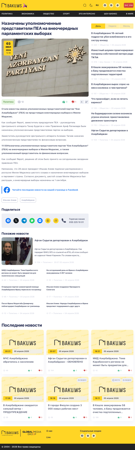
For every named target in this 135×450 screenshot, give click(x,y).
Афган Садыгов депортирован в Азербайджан (61, 240)
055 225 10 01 (76, 222)
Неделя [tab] (112, 26)
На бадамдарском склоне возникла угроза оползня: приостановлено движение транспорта (111, 117)
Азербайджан (28, 200)
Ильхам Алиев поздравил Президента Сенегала (63, 288)
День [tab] (98, 26)
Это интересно (87, 14)
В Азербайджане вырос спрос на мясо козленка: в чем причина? (110, 86)
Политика (7, 14)
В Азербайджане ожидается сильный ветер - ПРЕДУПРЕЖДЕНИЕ (20, 408)
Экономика (27, 14)
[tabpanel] (112, 86)
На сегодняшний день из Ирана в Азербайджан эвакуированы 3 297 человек (67, 271)
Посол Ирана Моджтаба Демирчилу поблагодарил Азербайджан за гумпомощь (21, 304)
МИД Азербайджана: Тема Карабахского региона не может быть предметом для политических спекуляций (20, 273)
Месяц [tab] (126, 26)
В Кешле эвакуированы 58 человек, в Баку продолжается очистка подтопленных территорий (111, 71)
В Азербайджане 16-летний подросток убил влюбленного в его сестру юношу (111, 37)
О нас (49, 431)
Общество (48, 14)
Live (129, 5)
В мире (129, 14)
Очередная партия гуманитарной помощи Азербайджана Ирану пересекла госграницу (21, 288)
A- (82, 102)
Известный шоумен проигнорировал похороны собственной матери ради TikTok (112, 54)
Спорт (66, 14)
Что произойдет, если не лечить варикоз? (109, 100)
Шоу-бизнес (110, 14)
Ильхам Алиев (9, 200)
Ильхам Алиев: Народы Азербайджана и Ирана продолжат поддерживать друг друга (67, 304)
